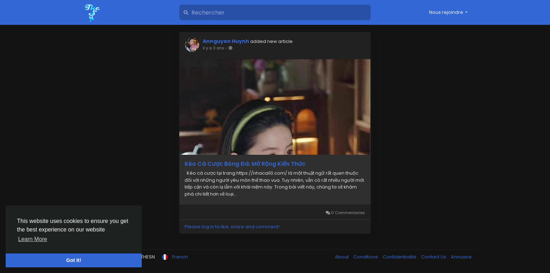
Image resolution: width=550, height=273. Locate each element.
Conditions (366, 256)
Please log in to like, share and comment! (232, 226)
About (342, 256)
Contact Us (434, 256)
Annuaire (461, 256)
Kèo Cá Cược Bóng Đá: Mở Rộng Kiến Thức (245, 164)
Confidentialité (400, 256)
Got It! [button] (73, 260)
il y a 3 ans (213, 48)
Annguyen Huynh (226, 41)
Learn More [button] (32, 239)
